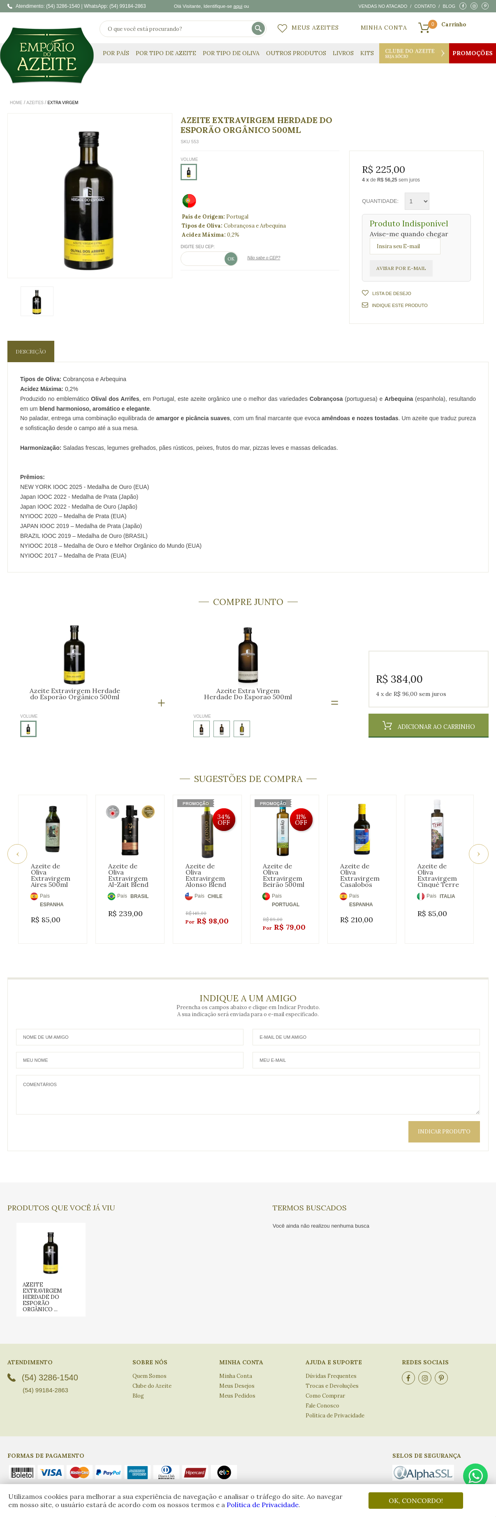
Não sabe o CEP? (263, 258)
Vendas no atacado (383, 6)
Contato (425, 6)
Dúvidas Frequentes (331, 1366)
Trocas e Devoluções (332, 1376)
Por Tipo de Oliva (231, 53)
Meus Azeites (315, 27)
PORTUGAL (285, 904)
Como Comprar (325, 1386)
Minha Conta (384, 27)
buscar (259, 29)
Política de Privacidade (263, 1505)
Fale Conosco (322, 1396)
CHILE (215, 896)
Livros (343, 53)
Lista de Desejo (391, 293)
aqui (237, 6)
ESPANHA (52, 904)
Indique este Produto (394, 305)
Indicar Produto (444, 1122)
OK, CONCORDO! (416, 1500)
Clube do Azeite (414, 53)
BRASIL (139, 896)
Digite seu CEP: (198, 246)
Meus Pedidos (237, 1386)
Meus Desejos (237, 1376)
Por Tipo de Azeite (166, 53)
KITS (367, 53)
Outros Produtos (296, 53)
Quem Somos (149, 1366)
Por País (116, 53)
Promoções (472, 53)
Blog (449, 6)
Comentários (248, 1085)
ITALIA (447, 896)
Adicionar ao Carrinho (435, 727)
